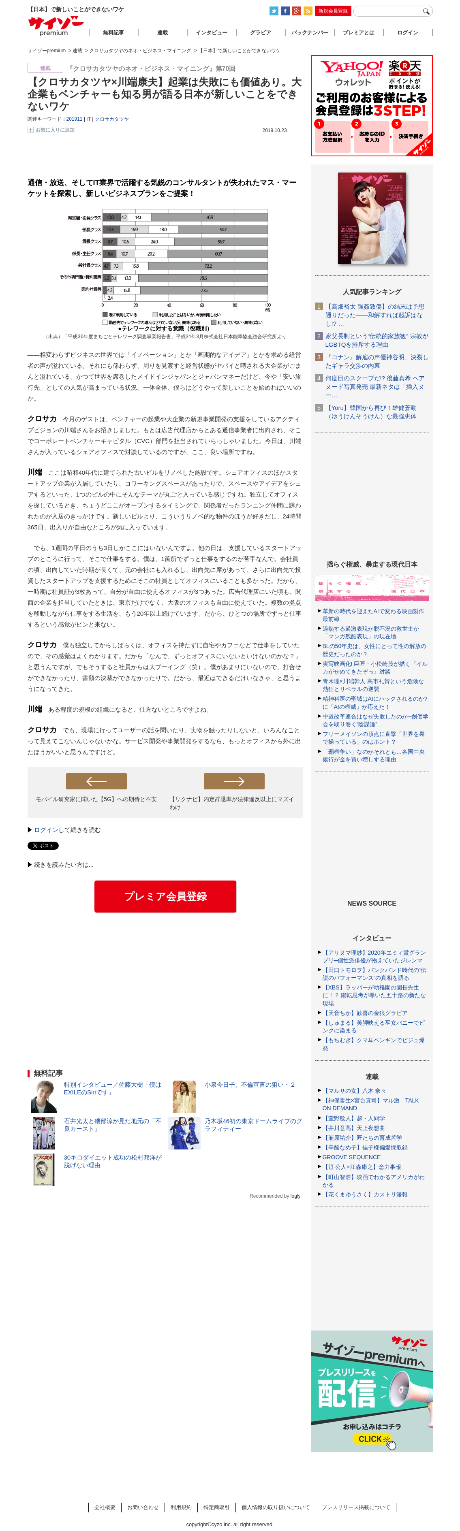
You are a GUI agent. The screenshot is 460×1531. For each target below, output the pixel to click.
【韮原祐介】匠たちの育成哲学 (362, 1137)
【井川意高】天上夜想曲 (354, 1128)
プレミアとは (358, 33)
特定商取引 (216, 1507)
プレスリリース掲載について (356, 1507)
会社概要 (105, 1507)
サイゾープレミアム (56, 25)
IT (88, 119)
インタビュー (211, 33)
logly (296, 1196)
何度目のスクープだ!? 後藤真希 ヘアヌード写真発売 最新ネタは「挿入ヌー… (375, 387)
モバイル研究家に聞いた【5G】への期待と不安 (96, 799)
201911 (74, 119)
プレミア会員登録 (165, 896)
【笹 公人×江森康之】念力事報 (362, 1167)
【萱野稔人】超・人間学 (354, 1118)
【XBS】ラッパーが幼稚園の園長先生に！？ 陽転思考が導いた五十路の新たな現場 (374, 995)
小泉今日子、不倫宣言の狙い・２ (250, 1084)
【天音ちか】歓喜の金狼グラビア (365, 1013)
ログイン (46, 829)
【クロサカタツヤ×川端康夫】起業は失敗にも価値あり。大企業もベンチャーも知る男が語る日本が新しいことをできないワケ (165, 94)
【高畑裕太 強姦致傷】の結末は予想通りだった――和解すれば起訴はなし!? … (374, 315)
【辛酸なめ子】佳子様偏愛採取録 (365, 1147)
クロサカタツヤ (112, 119)
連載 (162, 33)
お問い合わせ (143, 1507)
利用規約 (181, 1507)
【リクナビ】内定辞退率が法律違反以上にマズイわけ (231, 803)
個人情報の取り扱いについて (276, 1507)
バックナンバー (309, 33)
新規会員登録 (333, 11)
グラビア (260, 33)
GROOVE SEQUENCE (352, 1157)
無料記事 (113, 33)
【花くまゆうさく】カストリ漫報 (365, 1194)
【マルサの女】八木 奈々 (355, 1090)
